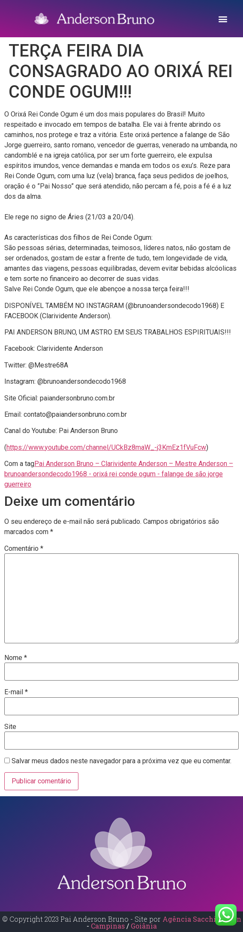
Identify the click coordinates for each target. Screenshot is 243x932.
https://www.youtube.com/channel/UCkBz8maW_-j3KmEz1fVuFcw (106, 447)
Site (10, 726)
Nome (15, 657)
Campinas (108, 925)
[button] (223, 19)
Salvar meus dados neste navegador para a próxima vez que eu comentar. (121, 761)
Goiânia (144, 925)
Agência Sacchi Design (201, 918)
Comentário (23, 548)
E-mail (16, 692)
